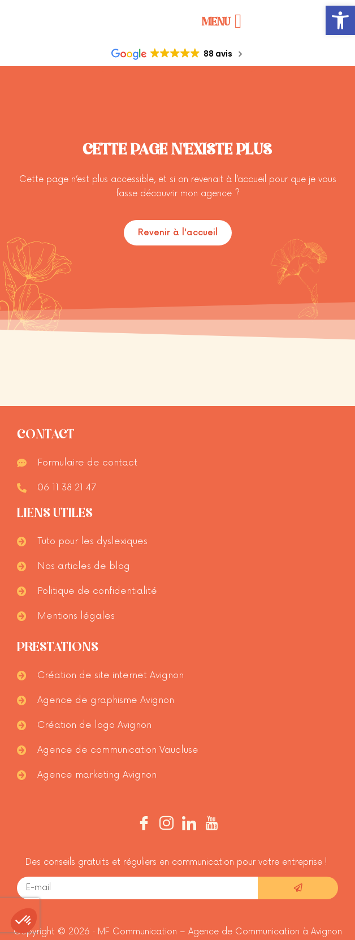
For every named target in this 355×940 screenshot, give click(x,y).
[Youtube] (212, 825)
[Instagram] (166, 825)
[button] (340, 20)
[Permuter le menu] (222, 21)
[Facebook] (144, 825)
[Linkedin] (189, 825)
